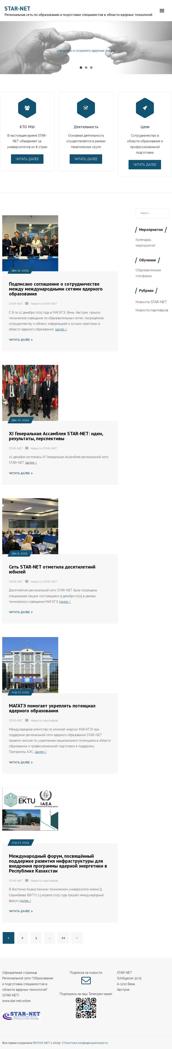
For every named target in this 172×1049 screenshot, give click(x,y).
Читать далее (27, 159)
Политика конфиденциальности (85, 1043)
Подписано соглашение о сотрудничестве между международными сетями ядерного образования (56, 289)
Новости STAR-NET (43, 303)
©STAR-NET (41, 1043)
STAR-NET (16, 303)
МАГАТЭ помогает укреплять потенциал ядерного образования (52, 708)
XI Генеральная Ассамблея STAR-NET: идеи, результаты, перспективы (56, 436)
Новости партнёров (44, 720)
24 (63, 937)
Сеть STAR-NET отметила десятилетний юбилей (52, 569)
